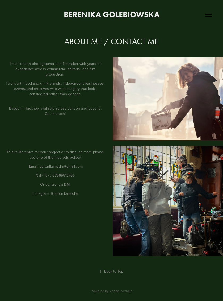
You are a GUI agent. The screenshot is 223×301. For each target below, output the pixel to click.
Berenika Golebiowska (111, 14)
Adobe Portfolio (120, 290)
